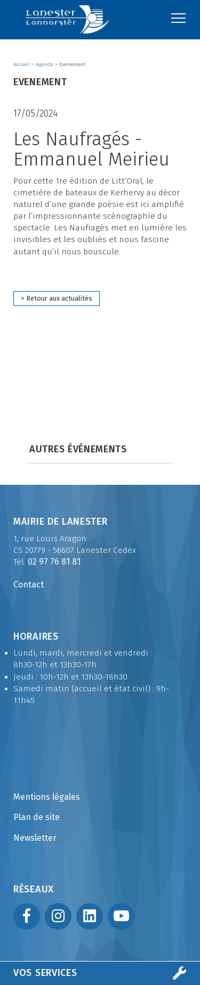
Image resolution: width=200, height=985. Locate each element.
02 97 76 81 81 (54, 562)
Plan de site (36, 817)
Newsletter (35, 838)
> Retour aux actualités (56, 298)
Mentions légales (46, 797)
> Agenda (43, 64)
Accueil (22, 64)
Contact (28, 585)
